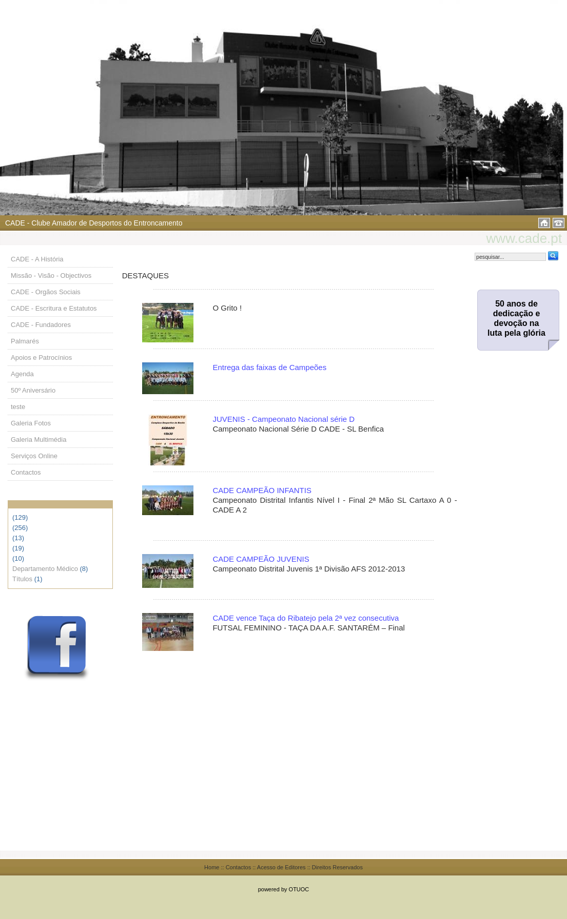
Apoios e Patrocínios (41, 357)
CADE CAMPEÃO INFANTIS (261, 490)
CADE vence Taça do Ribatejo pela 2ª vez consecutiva (305, 618)
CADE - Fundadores (41, 325)
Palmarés (25, 341)
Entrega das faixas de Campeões (269, 367)
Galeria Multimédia (38, 439)
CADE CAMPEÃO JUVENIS (260, 559)
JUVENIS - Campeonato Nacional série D (283, 419)
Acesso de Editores (281, 867)
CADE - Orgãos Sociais (46, 292)
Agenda (22, 374)
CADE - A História (37, 259)
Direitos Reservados (337, 867)
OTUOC (299, 889)
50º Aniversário (33, 390)
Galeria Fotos (31, 423)
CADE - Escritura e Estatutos (54, 308)
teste (18, 407)
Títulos (22, 579)
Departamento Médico (45, 569)
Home (211, 867)
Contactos (26, 472)
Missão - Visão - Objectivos (51, 275)
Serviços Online (34, 456)
